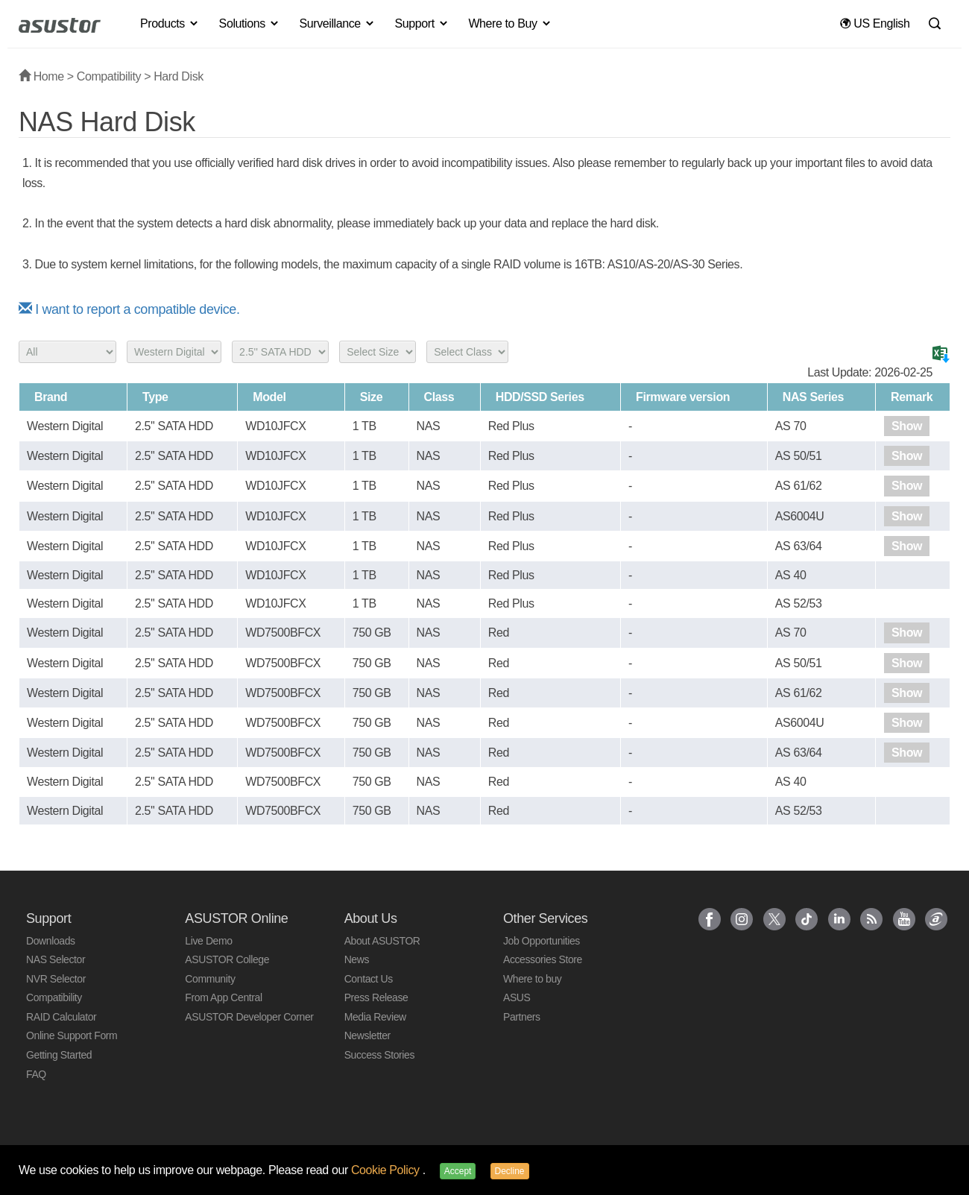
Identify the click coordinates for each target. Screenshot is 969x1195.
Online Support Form (71, 1035)
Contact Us (368, 979)
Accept (458, 1171)
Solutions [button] (249, 23)
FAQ (36, 1074)
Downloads (50, 941)
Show (906, 426)
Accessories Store (542, 959)
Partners (521, 1017)
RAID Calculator (61, 1017)
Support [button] (422, 23)
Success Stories (379, 1055)
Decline (510, 1171)
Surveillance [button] (337, 23)
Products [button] (170, 23)
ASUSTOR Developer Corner (249, 1017)
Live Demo (208, 941)
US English (874, 23)
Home (41, 76)
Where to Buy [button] (510, 23)
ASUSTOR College (227, 959)
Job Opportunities (541, 941)
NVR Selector (56, 979)
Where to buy (532, 979)
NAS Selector (55, 959)
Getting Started (59, 1055)
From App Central (223, 997)
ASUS (517, 997)
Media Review (375, 1017)
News (356, 959)
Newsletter (367, 1035)
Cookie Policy (387, 1170)
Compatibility (109, 76)
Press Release (376, 997)
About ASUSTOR (382, 941)
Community (210, 979)
